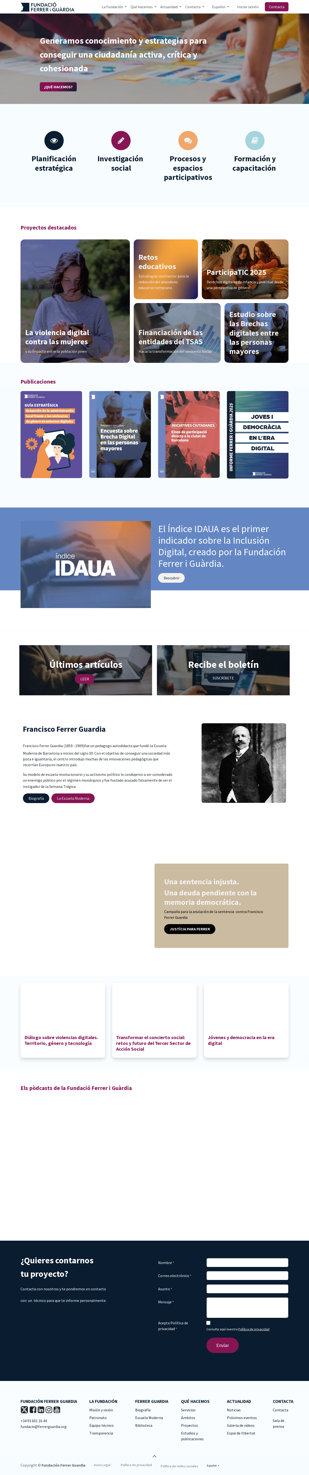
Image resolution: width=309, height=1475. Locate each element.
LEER (84, 679)
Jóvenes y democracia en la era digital (241, 1040)
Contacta (276, 6)
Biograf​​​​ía (36, 798)
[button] (154, 1456)
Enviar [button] (222, 1345)
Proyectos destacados (49, 227)
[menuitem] (114, 7)
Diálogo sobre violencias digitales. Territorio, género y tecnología (61, 1040)
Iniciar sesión (248, 6)
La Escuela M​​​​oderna (73, 798)
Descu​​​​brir (171, 577)
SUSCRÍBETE (223, 678)
